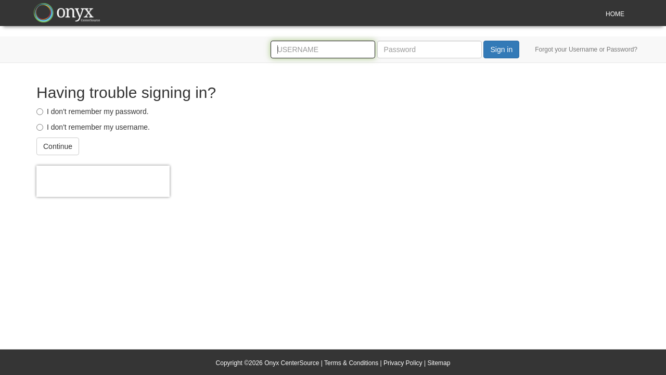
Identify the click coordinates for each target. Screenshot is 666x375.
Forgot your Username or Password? (586, 49)
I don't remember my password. (92, 111)
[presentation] (103, 181)
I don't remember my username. (93, 127)
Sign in (501, 49)
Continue (57, 146)
